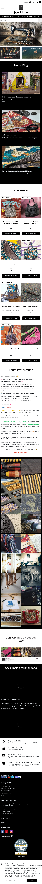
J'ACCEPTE (31, 880)
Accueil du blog (5, 786)
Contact (26, 2)
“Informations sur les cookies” (15, 875)
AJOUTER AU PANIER (11, 233)
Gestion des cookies (6, 811)
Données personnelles (7, 813)
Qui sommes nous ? (6, 793)
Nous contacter (5, 791)
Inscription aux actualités (8, 788)
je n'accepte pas (10, 880)
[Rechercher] (40, 20)
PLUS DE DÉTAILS (31, 233)
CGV (2, 795)
